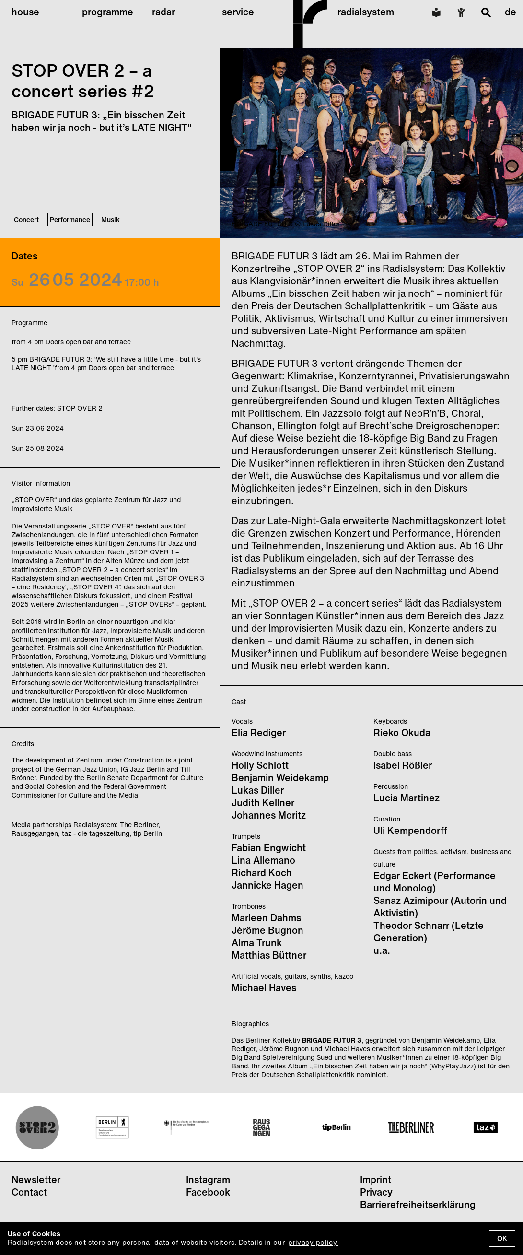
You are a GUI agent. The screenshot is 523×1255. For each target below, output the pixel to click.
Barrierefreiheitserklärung (418, 1204)
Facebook (208, 1192)
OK (502, 1238)
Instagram (208, 1179)
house (25, 12)
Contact (29, 1192)
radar (163, 12)
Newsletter (36, 1179)
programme (107, 12)
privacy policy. (313, 1242)
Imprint (375, 1179)
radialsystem (365, 12)
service (238, 12)
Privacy (376, 1192)
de (510, 12)
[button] (35, 12)
